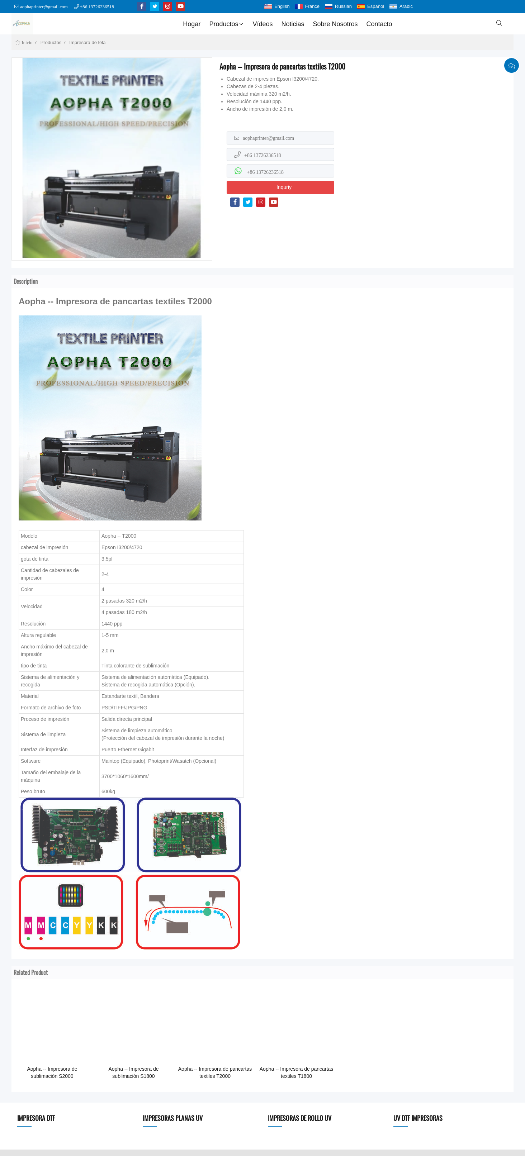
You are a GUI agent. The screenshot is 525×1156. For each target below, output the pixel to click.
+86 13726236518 (97, 6)
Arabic (406, 6)
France (312, 6)
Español (375, 6)
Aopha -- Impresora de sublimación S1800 (133, 1072)
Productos (227, 24)
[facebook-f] (141, 6)
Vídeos (262, 24)
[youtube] (180, 6)
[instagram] (167, 6)
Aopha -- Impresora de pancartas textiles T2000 (215, 1072)
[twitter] (154, 6)
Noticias (292, 24)
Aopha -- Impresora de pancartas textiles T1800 (296, 1072)
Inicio (26, 42)
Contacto (379, 24)
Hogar (191, 24)
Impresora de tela (87, 42)
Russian (343, 6)
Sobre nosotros (335, 24)
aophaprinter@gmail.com (44, 6)
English (282, 6)
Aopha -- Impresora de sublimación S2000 (52, 1072)
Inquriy (284, 187)
